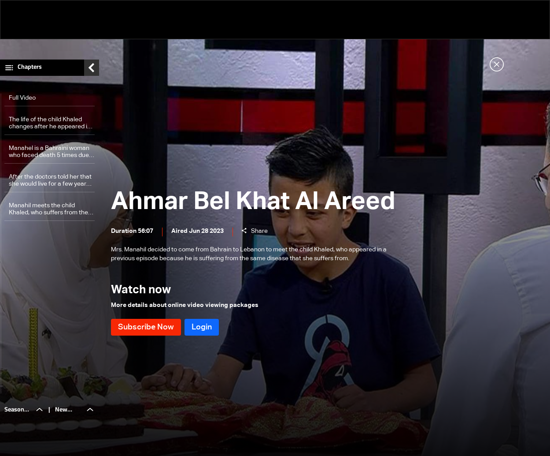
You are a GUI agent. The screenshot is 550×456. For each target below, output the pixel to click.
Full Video (22, 98)
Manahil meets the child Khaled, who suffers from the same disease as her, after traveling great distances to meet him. (48, 209)
